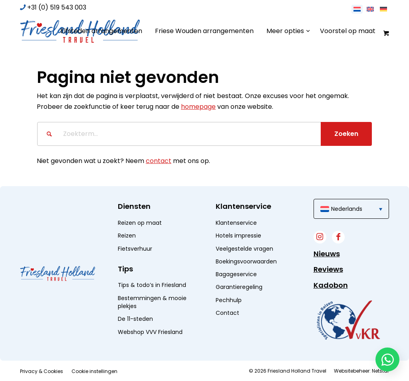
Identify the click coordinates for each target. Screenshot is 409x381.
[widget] (348, 319)
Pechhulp (229, 300)
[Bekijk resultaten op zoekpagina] (346, 134)
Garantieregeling (239, 287)
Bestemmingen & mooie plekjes (152, 302)
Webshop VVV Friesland (150, 332)
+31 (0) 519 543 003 (56, 7)
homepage (198, 106)
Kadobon (331, 285)
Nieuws (327, 254)
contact (158, 160)
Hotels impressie (238, 236)
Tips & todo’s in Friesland (152, 285)
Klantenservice (236, 223)
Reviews (328, 269)
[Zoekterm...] (204, 134)
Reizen (127, 236)
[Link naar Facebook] (338, 237)
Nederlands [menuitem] (346, 209)
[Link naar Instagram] (320, 237)
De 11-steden (135, 319)
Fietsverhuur (135, 249)
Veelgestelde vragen (244, 249)
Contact (227, 313)
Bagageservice (236, 274)
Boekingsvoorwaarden (246, 261)
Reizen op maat (140, 223)
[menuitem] (101, 31)
